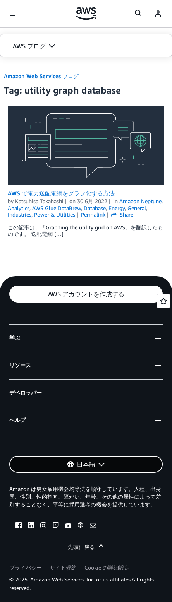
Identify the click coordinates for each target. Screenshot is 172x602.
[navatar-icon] (158, 14)
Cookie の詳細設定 (107, 567)
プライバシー (25, 567)
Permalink (93, 214)
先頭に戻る (86, 547)
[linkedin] (31, 526)
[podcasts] (80, 526)
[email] (93, 526)
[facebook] (18, 526)
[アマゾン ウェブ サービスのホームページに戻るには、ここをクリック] (86, 13)
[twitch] (56, 526)
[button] (86, 46)
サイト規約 (63, 567)
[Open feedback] (163, 301)
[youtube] (68, 526)
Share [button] (122, 214)
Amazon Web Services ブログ (41, 76)
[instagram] (43, 526)
